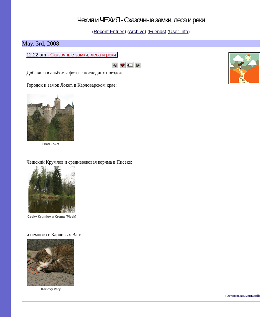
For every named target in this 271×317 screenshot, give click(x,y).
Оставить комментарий (242, 295)
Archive (137, 31)
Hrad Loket (51, 144)
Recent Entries (109, 31)
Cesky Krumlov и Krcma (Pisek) (51, 216)
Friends (157, 31)
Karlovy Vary (51, 289)
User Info (178, 31)
